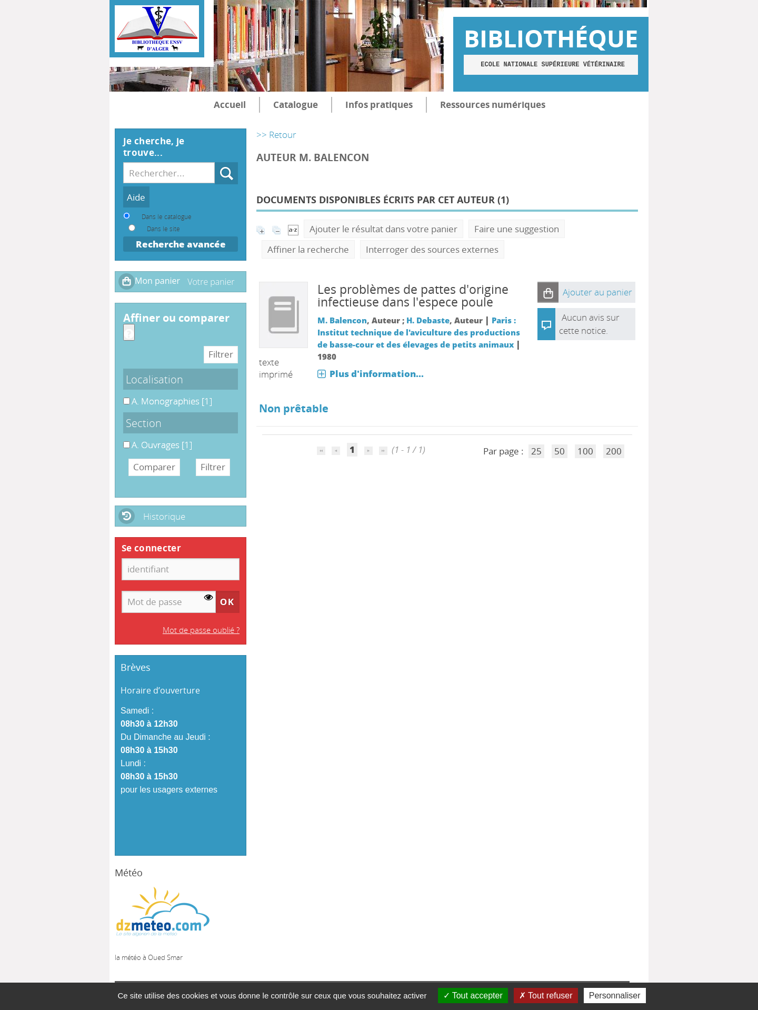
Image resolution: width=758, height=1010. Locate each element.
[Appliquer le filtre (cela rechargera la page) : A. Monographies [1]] (172, 401)
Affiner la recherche (308, 249)
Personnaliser (615, 995)
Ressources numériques (492, 104)
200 (614, 451)
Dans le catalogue (167, 216)
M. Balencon (342, 320)
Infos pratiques (379, 104)
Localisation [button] (154, 379)
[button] (547, 292)
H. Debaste (428, 320)
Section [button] (144, 422)
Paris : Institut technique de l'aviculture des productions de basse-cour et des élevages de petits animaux (418, 332)
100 (585, 451)
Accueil (230, 104)
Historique (164, 516)
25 (536, 451)
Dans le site (163, 228)
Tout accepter (473, 995)
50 (559, 451)
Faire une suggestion (516, 229)
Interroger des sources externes (432, 249)
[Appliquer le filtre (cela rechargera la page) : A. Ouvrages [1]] (162, 445)
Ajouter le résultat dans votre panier (383, 229)
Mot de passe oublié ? (201, 630)
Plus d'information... (377, 374)
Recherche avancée (181, 244)
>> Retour (276, 134)
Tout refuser (546, 995)
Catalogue (295, 104)
